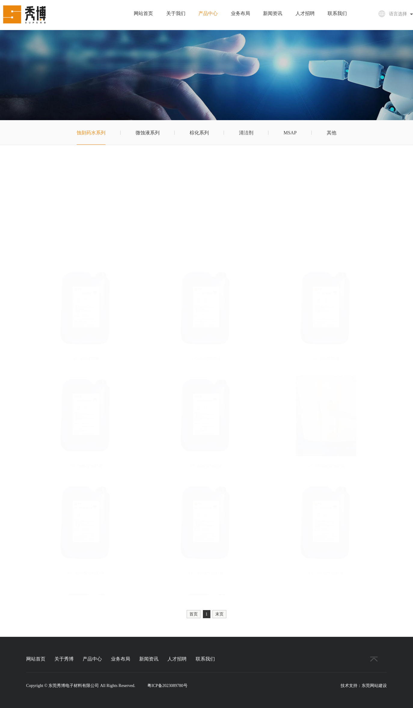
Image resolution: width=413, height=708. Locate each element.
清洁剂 (246, 133)
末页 (219, 614)
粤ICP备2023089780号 (167, 685)
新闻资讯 (272, 13)
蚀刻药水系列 (91, 133)
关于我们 (175, 13)
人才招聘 (305, 13)
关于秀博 (64, 658)
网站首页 (143, 13)
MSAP (290, 133)
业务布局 (240, 13)
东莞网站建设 (374, 685)
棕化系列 (199, 133)
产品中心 (208, 13)
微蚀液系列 (148, 133)
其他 (331, 133)
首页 (193, 614)
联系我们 (337, 13)
